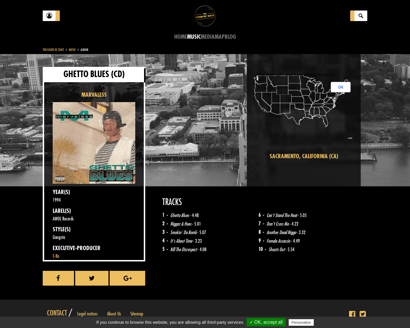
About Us (114, 313)
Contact (57, 313)
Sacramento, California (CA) (304, 156)
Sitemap (136, 313)
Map (220, 37)
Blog (230, 37)
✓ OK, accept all (266, 322)
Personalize (301, 322)
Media (208, 37)
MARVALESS (94, 95)
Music (194, 37)
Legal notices (87, 313)
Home (180, 37)
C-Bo (56, 256)
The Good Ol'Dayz (53, 49)
